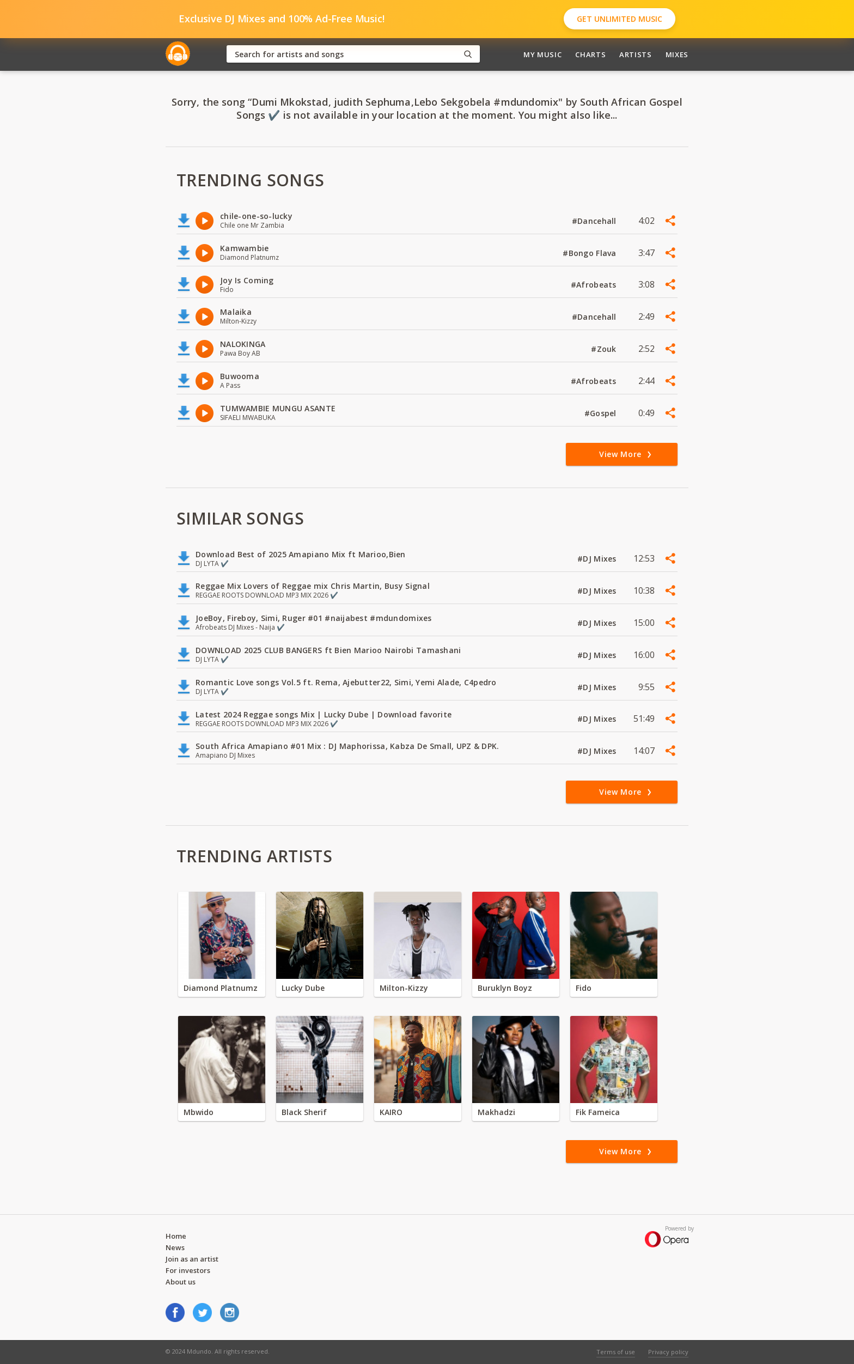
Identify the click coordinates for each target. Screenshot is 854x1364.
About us (181, 1282)
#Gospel (601, 413)
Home (176, 1236)
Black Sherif (304, 1112)
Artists (635, 54)
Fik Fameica (598, 1112)
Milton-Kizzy (404, 988)
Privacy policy (668, 1352)
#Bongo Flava (591, 253)
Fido (583, 988)
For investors (188, 1270)
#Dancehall (595, 221)
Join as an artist (192, 1259)
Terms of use (615, 1352)
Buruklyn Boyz (505, 988)
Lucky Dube (303, 988)
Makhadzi (496, 1112)
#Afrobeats (595, 284)
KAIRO (391, 1112)
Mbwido (198, 1112)
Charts (590, 54)
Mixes (677, 54)
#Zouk (605, 349)
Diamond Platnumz (221, 988)
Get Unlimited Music (619, 19)
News (175, 1247)
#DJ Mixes (598, 558)
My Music (542, 54)
